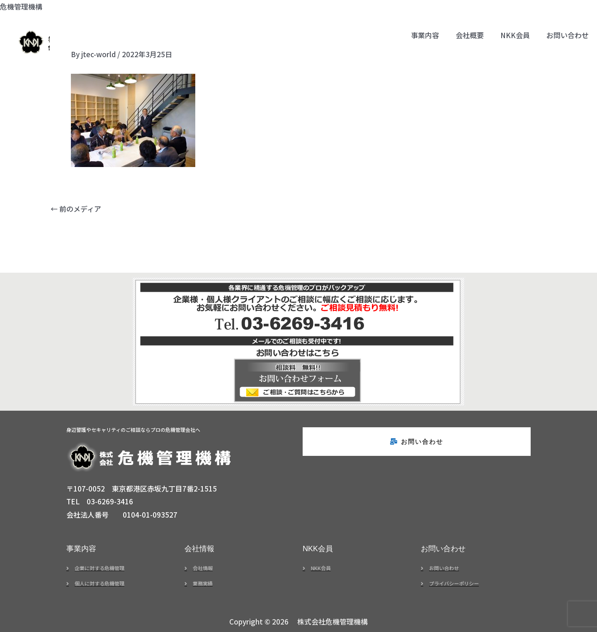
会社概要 (470, 35)
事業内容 (425, 35)
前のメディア (76, 208)
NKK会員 (515, 35)
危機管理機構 (21, 6)
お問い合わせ (567, 35)
